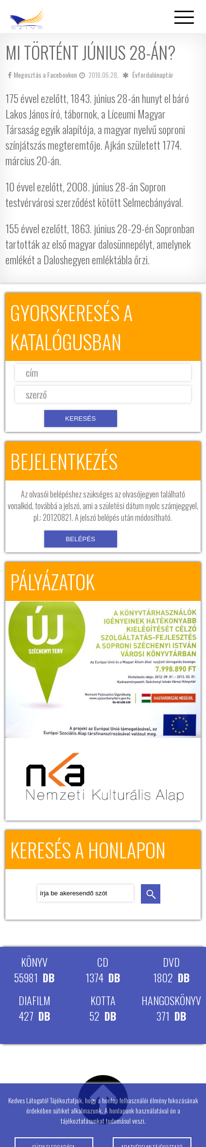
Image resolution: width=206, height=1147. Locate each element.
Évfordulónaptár (152, 74)
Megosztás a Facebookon (42, 74)
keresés (150, 894)
